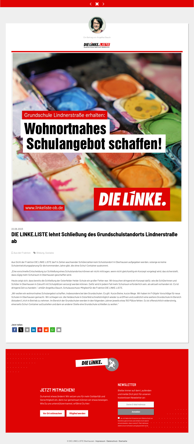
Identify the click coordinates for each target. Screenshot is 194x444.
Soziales (49, 252)
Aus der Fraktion (22, 252)
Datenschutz (146, 418)
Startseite (123, 441)
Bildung (40, 252)
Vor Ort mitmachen (52, 413)
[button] (14, 329)
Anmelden (136, 412)
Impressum (100, 441)
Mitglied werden (77, 413)
